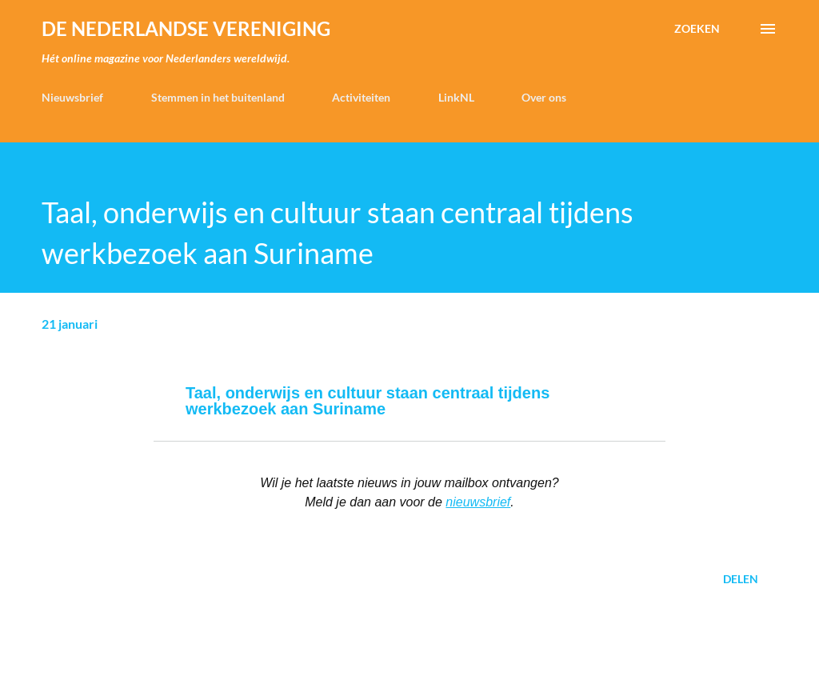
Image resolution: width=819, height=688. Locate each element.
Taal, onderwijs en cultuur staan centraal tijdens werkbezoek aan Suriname (367, 401)
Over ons (543, 97)
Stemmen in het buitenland (218, 97)
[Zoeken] (697, 28)
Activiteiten (361, 97)
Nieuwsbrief (72, 97)
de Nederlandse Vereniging (186, 28)
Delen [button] (740, 579)
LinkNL (456, 97)
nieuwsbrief (477, 502)
